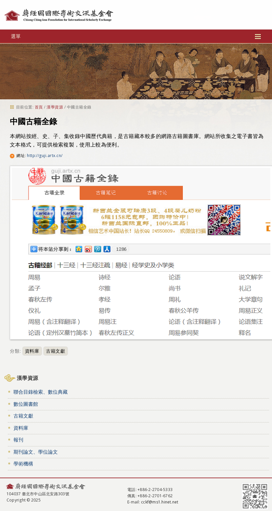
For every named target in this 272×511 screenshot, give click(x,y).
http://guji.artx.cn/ (45, 155)
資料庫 (32, 351)
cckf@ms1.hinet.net (159, 502)
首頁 (39, 107)
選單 (136, 36)
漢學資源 (55, 107)
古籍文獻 (55, 351)
